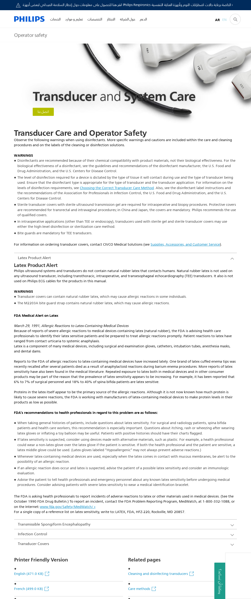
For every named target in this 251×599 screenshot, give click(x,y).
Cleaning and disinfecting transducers (158, 364)
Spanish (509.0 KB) (29, 424)
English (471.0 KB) (29, 364)
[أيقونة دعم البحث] (235, 19)
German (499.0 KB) (30, 409)
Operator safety (140, 394)
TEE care (134, 424)
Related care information (148, 439)
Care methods (139, 379)
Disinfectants (139, 454)
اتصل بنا (43, 111)
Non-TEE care (138, 409)
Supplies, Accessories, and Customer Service (185, 244)
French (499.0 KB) (29, 379)
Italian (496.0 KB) (28, 394)
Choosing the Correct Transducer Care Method (117, 188)
